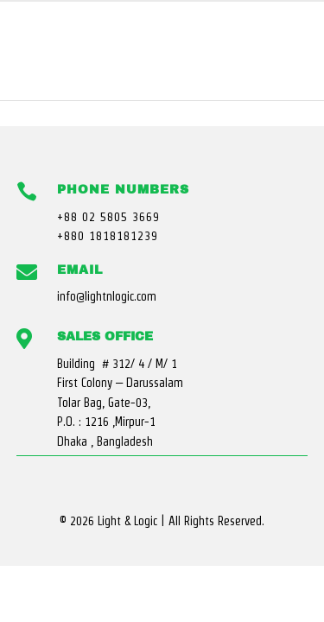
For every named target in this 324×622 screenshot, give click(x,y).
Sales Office (105, 336)
